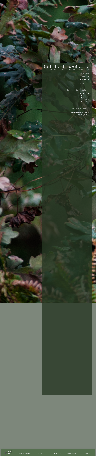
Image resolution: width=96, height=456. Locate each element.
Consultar (84, 83)
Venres (87, 99)
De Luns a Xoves (84, 94)
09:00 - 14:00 (84, 95)
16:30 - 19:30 (85, 97)
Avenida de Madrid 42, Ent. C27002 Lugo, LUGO (80, 114)
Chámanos (85, 73)
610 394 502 (84, 79)
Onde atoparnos (80, 108)
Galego (8, 451)
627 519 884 (84, 76)
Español (8, 453)
